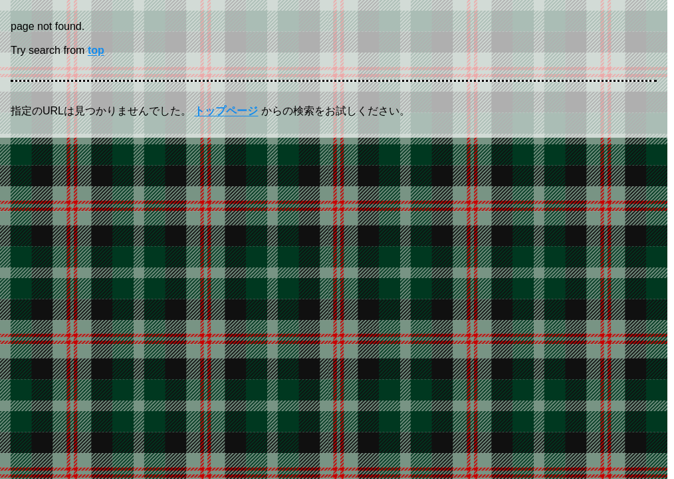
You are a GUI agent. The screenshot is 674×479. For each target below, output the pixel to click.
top (96, 50)
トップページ (226, 110)
